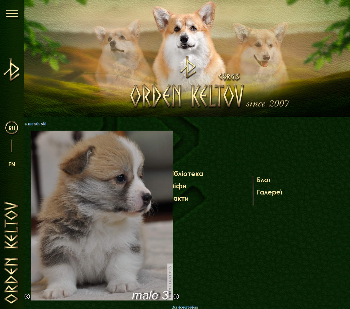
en (11, 164)
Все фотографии (184, 307)
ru (12, 128)
